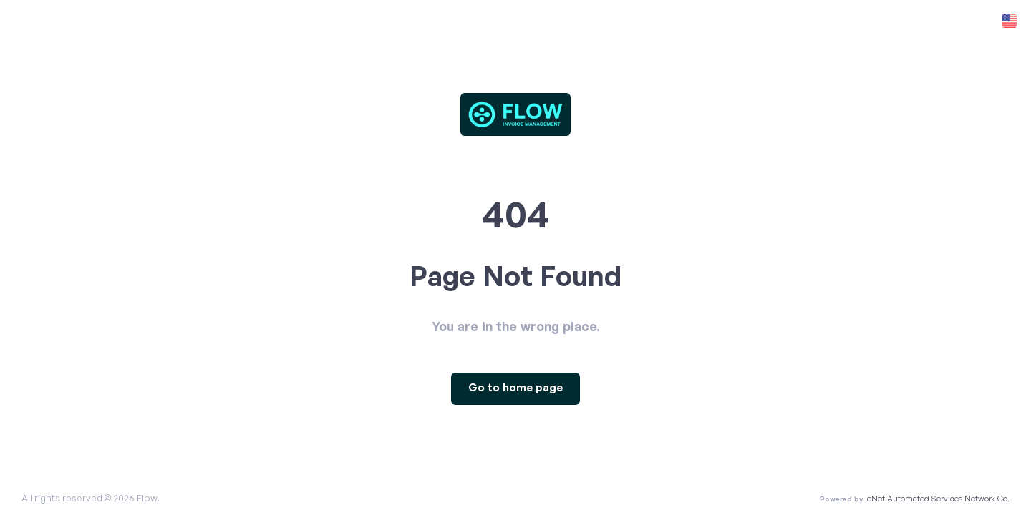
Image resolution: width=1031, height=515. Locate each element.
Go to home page (515, 388)
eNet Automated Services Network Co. (938, 499)
